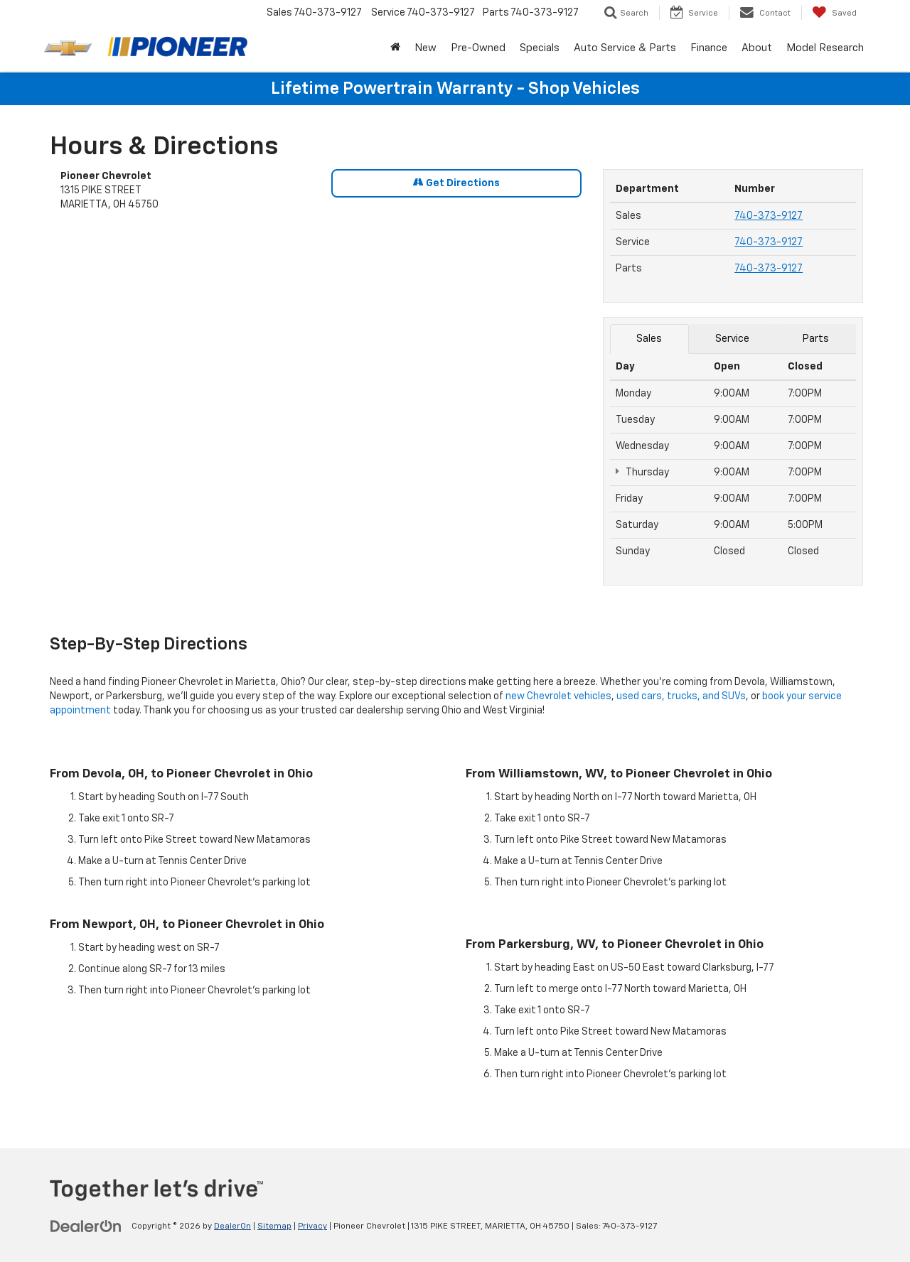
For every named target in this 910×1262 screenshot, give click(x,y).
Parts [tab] (816, 339)
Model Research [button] (825, 48)
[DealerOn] (86, 1226)
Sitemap (274, 1226)
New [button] (425, 48)
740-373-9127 (768, 216)
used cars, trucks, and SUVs (681, 696)
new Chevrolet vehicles (558, 696)
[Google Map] (321, 421)
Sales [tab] (649, 339)
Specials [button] (540, 48)
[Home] (395, 48)
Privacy (312, 1226)
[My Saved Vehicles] (834, 13)
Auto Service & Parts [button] (625, 48)
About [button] (757, 48)
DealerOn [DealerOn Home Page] (232, 1226)
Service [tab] (732, 339)
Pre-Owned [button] (478, 48)
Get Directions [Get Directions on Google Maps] (456, 182)
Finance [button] (708, 48)
